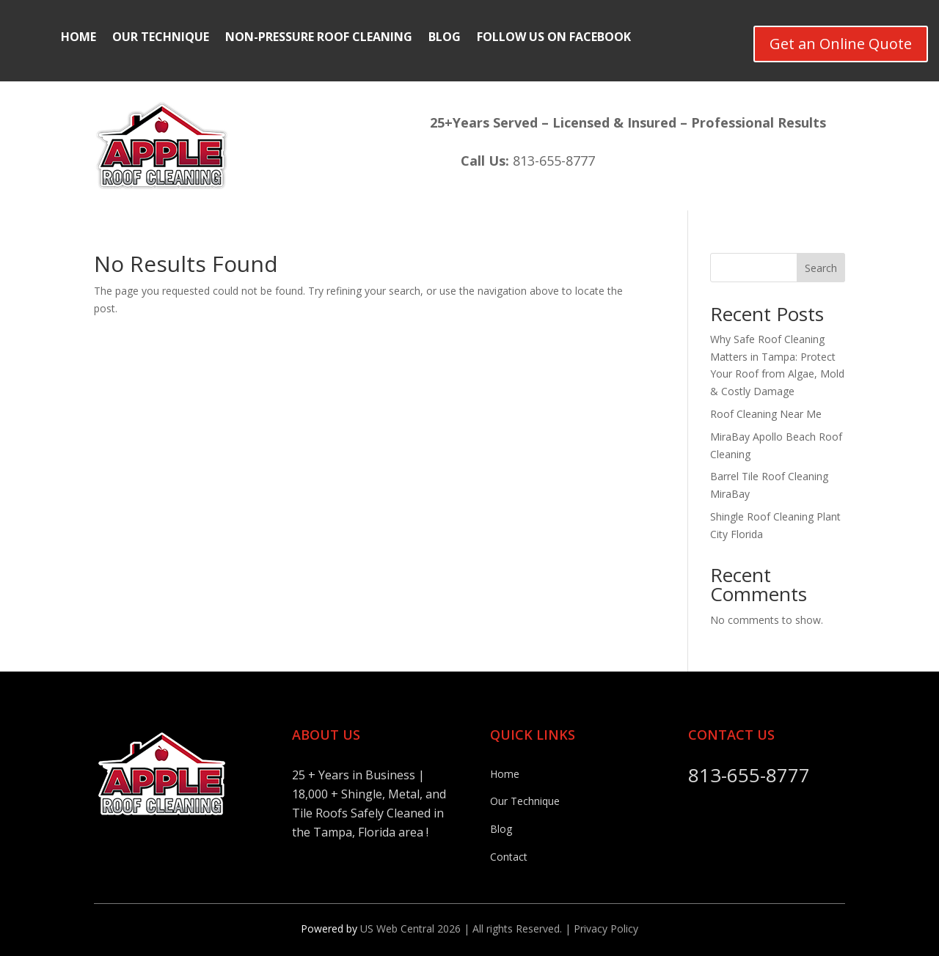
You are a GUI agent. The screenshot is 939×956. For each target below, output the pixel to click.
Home (78, 38)
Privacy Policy (606, 928)
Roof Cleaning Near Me (766, 414)
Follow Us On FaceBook (554, 38)
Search (821, 268)
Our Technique (160, 38)
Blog (444, 38)
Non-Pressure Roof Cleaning (318, 38)
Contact (508, 857)
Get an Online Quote (841, 44)
